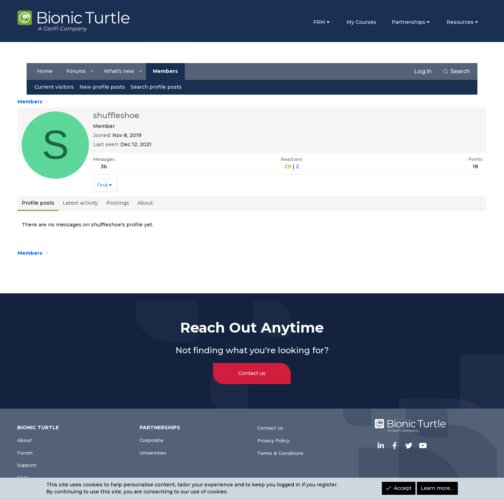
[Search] (454, 71)
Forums (77, 71)
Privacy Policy (276, 434)
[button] (93, 71)
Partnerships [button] (398, 22)
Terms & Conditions (285, 448)
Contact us (252, 365)
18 (465, 166)
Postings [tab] (128, 203)
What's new (121, 71)
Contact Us (273, 420)
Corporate (160, 432)
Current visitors (55, 87)
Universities (163, 446)
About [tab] (155, 203)
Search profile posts (157, 87)
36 (114, 166)
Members (166, 71)
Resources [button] (449, 22)
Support (41, 461)
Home (46, 71)
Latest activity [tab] (90, 203)
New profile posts (103, 87)
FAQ (36, 475)
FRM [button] (309, 22)
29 (287, 166)
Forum (39, 446)
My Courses (351, 22)
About (39, 432)
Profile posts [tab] (48, 203)
